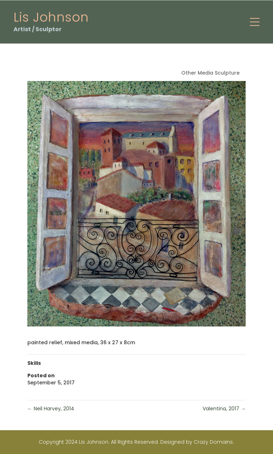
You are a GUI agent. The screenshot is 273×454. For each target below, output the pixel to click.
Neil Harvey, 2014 (50, 408)
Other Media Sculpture (210, 72)
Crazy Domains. (214, 441)
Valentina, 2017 (224, 408)
